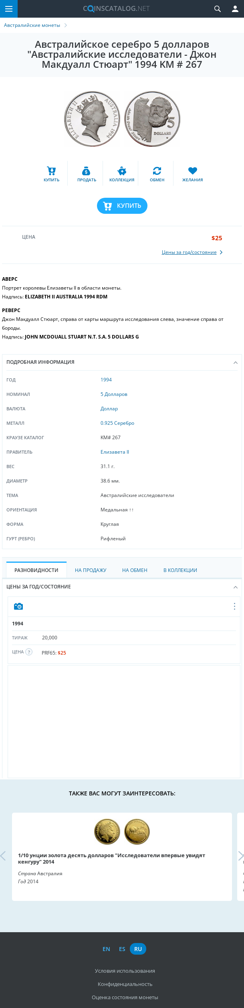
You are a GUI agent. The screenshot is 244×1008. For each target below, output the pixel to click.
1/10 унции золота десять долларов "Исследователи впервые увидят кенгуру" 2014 (111, 858)
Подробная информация (122, 362)
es (122, 949)
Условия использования (125, 970)
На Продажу (90, 570)
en (106, 949)
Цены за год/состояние (122, 586)
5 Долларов (114, 394)
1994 (106, 379)
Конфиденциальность (125, 984)
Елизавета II (115, 451)
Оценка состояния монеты (125, 997)
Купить (129, 205)
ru (138, 949)
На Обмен (134, 570)
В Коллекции (180, 570)
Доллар (109, 408)
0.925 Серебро (117, 423)
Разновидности (36, 570)
